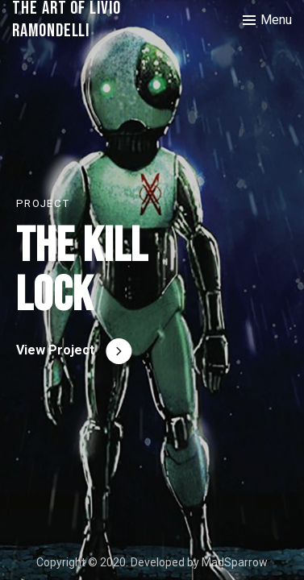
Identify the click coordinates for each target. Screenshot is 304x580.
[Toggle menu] (267, 20)
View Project (55, 350)
